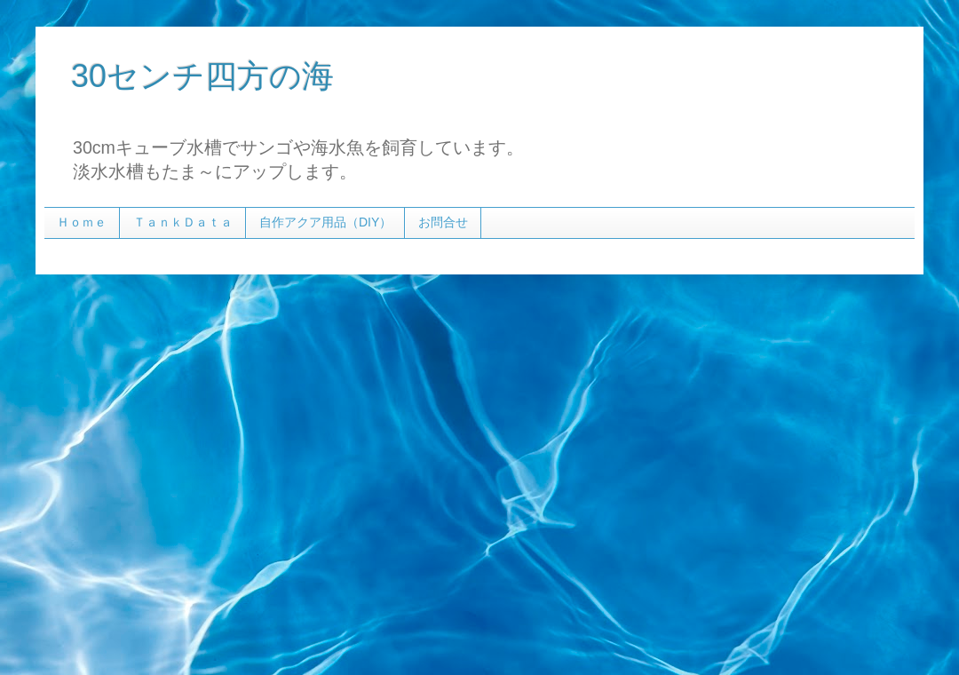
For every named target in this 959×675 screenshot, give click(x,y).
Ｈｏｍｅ (82, 222)
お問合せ (443, 222)
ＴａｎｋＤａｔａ (183, 222)
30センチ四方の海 (202, 76)
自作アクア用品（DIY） (325, 222)
